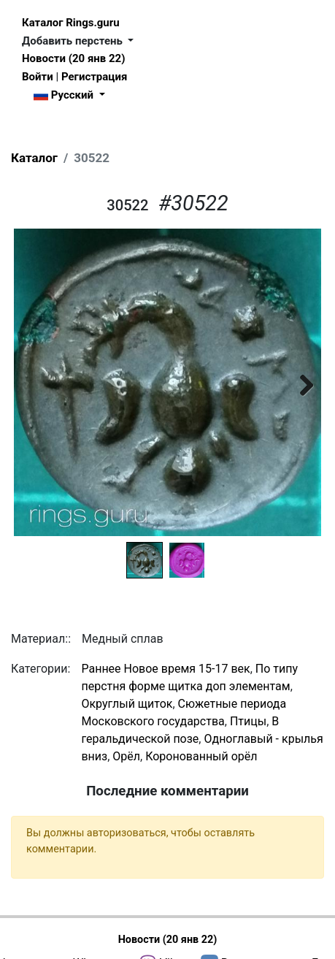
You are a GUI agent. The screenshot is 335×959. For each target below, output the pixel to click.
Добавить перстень (74, 40)
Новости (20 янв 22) (73, 58)
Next (299, 382)
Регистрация (94, 76)
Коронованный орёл (201, 756)
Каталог (34, 157)
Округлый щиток (126, 704)
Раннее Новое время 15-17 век (165, 669)
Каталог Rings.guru (71, 22)
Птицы (248, 721)
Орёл (126, 756)
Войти (37, 76)
